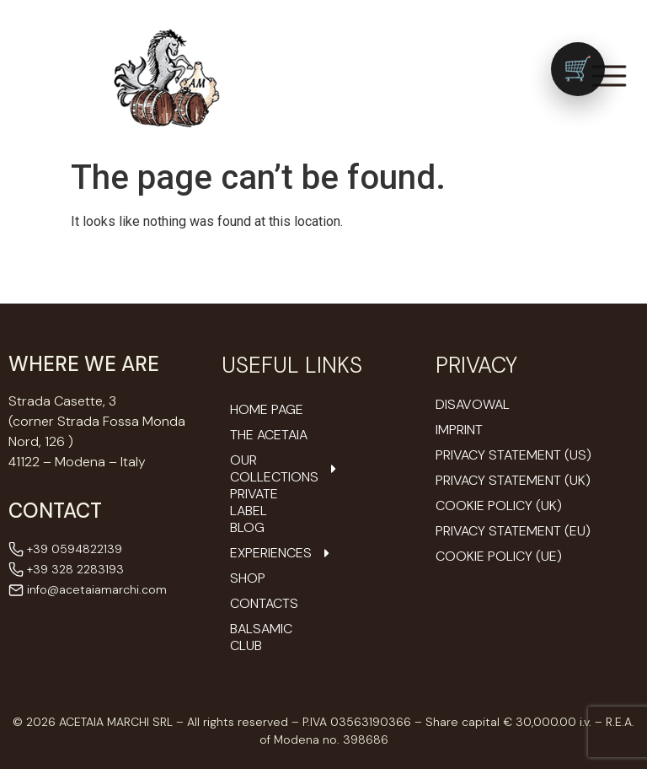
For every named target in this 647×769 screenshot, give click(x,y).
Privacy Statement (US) (513, 455)
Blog (247, 527)
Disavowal (473, 404)
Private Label (254, 502)
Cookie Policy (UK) (499, 505)
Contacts (264, 603)
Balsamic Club (261, 637)
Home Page (266, 409)
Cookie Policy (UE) (499, 556)
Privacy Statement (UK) (513, 480)
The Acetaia (268, 435)
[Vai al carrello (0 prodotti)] (578, 69)
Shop (247, 578)
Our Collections (271, 469)
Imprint (459, 429)
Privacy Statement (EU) (513, 531)
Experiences (271, 553)
